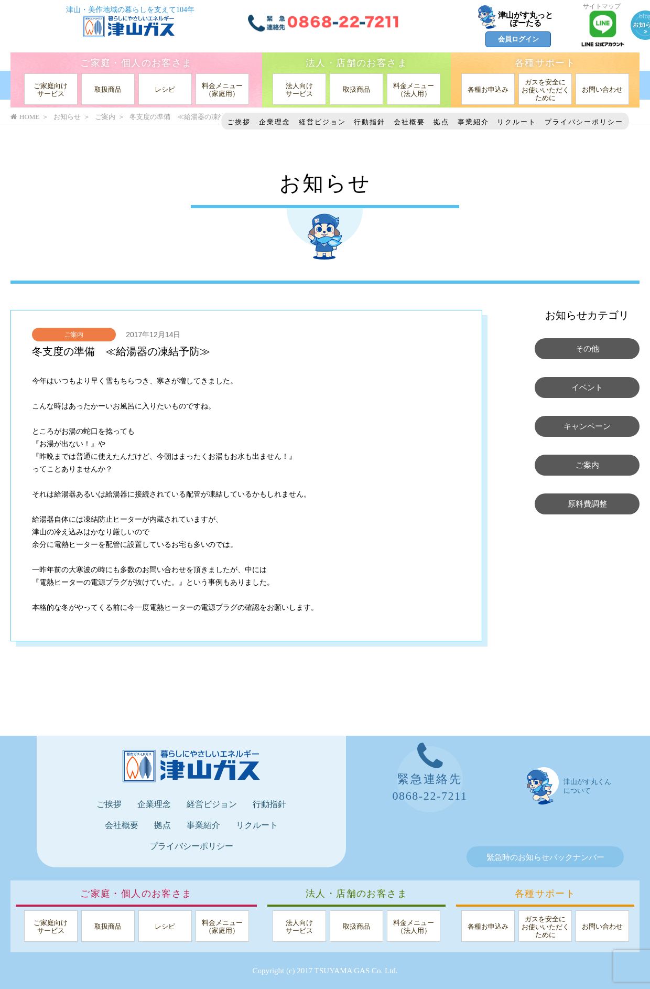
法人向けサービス (299, 90)
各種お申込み (488, 89)
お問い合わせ (602, 89)
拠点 (441, 122)
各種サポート (545, 63)
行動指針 (369, 122)
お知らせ (67, 117)
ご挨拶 (239, 122)
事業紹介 (473, 122)
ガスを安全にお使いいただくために (545, 90)
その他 (587, 349)
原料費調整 (587, 504)
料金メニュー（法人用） (413, 90)
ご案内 (73, 334)
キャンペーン (587, 426)
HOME (24, 117)
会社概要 (409, 122)
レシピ (165, 89)
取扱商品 (108, 89)
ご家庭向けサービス (51, 90)
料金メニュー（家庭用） (222, 90)
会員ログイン (518, 39)
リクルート (516, 122)
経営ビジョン (322, 122)
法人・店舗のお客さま (356, 63)
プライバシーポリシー (584, 122)
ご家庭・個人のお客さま (136, 63)
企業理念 (274, 122)
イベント (587, 387)
